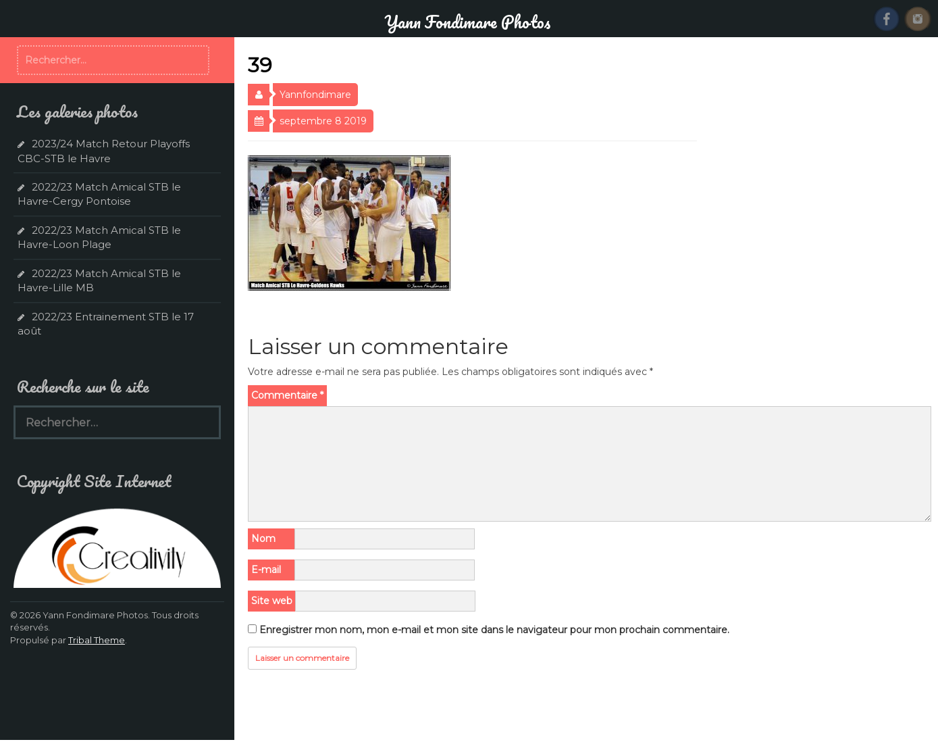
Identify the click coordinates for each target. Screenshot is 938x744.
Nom (263, 538)
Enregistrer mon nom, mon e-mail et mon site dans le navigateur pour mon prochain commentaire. (494, 630)
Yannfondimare (315, 95)
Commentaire (287, 395)
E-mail (266, 570)
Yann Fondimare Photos (467, 21)
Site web (271, 601)
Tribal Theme (96, 640)
